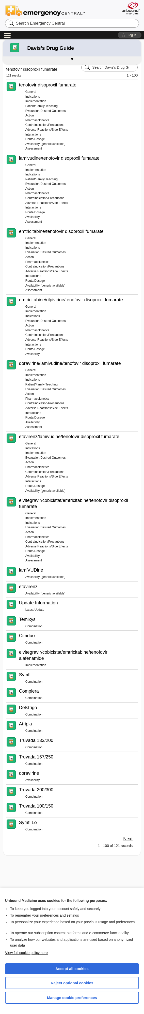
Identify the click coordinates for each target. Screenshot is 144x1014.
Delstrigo (28, 707)
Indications (32, 96)
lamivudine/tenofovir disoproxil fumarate (59, 158)
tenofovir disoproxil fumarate (47, 84)
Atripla (25, 723)
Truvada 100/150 (36, 806)
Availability (32, 217)
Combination (33, 626)
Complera (29, 691)
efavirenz (28, 586)
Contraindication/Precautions (44, 125)
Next (128, 838)
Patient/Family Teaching (41, 106)
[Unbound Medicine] (129, 8)
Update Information (38, 602)
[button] (129, 35)
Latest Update (34, 610)
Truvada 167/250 (36, 756)
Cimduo (27, 635)
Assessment (33, 148)
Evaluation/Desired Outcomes (45, 111)
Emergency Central (45, 10)
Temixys (27, 619)
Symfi (24, 674)
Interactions (33, 134)
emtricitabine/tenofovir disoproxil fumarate (61, 231)
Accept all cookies (72, 968)
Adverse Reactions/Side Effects (46, 129)
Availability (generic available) (45, 144)
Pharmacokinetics (37, 120)
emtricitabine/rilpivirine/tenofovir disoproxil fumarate (71, 299)
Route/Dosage (35, 139)
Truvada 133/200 (36, 740)
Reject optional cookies (72, 983)
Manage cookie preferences (72, 997)
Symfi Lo (28, 822)
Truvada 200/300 (36, 789)
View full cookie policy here (26, 953)
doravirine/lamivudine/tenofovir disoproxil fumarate (70, 363)
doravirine (29, 773)
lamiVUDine (31, 570)
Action (29, 115)
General (30, 92)
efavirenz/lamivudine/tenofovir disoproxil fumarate (69, 436)
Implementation (35, 101)
